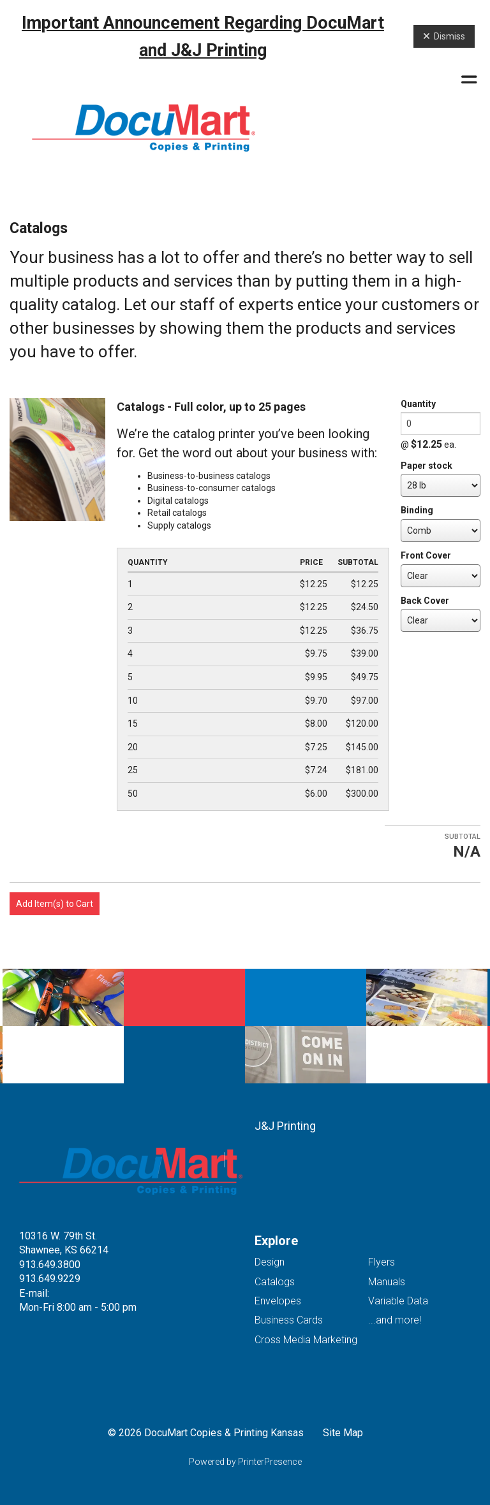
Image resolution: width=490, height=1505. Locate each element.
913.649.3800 (49, 1265)
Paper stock (426, 465)
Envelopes (278, 1301)
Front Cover (426, 555)
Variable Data (398, 1301)
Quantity (418, 404)
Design (270, 1262)
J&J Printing (285, 1125)
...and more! (394, 1320)
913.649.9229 (49, 1279)
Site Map (343, 1433)
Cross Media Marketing (306, 1340)
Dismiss (444, 36)
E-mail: (34, 1293)
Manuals (386, 1282)
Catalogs (275, 1282)
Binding (417, 510)
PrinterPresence (270, 1462)
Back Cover (425, 601)
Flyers (381, 1262)
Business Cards (289, 1320)
